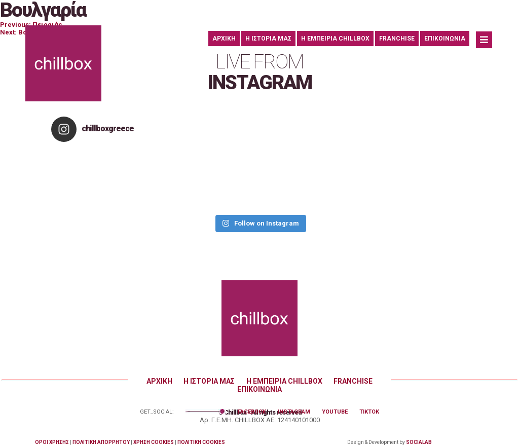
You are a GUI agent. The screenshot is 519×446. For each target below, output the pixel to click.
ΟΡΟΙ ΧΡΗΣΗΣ (52, 442)
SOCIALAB (419, 442)
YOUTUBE (335, 411)
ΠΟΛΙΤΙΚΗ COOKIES (201, 442)
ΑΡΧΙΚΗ (224, 38)
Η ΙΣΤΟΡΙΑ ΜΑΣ (268, 38)
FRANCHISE (397, 38)
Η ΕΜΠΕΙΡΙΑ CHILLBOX (335, 38)
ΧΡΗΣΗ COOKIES (153, 442)
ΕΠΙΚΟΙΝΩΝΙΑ (444, 38)
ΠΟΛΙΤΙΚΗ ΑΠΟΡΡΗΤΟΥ (101, 442)
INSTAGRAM (294, 411)
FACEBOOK (252, 411)
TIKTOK (369, 411)
